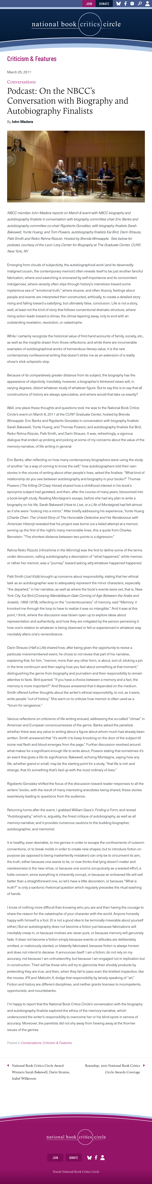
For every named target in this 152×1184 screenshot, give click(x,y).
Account (147, 3)
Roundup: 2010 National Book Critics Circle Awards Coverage (112, 1068)
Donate (104, 3)
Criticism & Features (31, 58)
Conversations (21, 82)
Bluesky (89, 1157)
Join (89, 3)
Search (140, 3)
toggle (4, 3)
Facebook (96, 1157)
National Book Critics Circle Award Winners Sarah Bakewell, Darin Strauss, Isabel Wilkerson (41, 1072)
